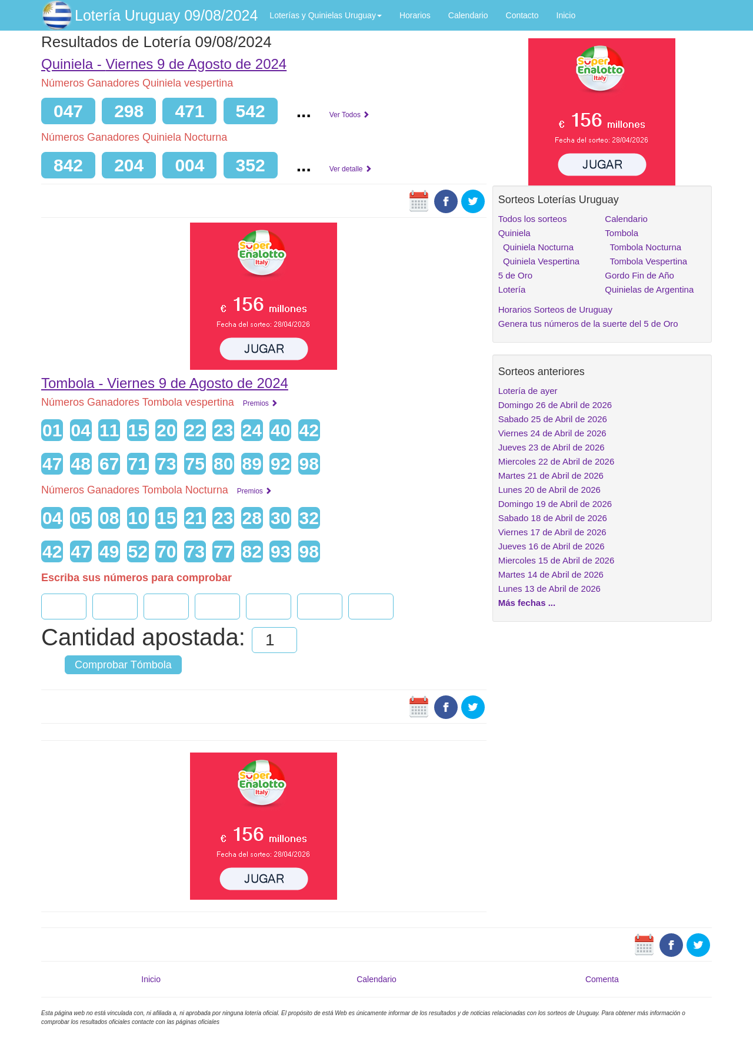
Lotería (512, 289)
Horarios (415, 15)
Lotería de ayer (528, 391)
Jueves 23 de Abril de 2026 (551, 447)
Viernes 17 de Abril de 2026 (552, 532)
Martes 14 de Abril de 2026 (551, 574)
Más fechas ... (527, 603)
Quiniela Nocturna (536, 247)
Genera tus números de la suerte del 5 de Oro (588, 324)
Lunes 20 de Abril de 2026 (549, 490)
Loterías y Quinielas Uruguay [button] (325, 15)
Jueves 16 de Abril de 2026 (551, 546)
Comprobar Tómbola (123, 665)
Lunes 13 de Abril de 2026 (549, 589)
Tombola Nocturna (643, 247)
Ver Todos (349, 115)
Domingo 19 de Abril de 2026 (555, 504)
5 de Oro (515, 275)
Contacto (522, 15)
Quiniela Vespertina (538, 261)
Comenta (602, 979)
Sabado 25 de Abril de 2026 (552, 419)
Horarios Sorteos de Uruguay (555, 309)
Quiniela (514, 233)
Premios (260, 403)
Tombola (621, 233)
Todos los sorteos (532, 219)
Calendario (468, 15)
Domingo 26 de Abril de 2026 (555, 405)
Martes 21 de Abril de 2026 (551, 475)
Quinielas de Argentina (649, 289)
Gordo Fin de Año (639, 275)
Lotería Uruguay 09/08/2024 (166, 15)
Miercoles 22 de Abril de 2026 (556, 461)
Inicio (566, 15)
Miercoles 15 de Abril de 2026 (556, 560)
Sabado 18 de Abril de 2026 (552, 518)
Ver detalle (350, 169)
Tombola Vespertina (646, 261)
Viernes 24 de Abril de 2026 (552, 433)
